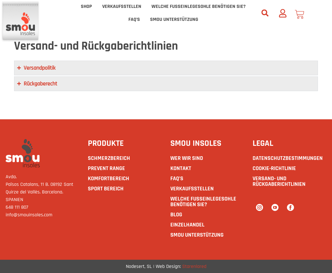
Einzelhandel (187, 224)
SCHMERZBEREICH (109, 158)
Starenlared (194, 266)
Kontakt (180, 168)
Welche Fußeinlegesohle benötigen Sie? (198, 6)
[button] (265, 13)
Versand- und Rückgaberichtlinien (279, 181)
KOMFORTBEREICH (108, 178)
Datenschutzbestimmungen (288, 158)
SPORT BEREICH (106, 188)
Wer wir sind (186, 158)
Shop (86, 6)
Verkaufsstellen (121, 6)
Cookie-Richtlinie (274, 168)
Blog (176, 214)
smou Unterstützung (174, 19)
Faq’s (134, 19)
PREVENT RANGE (106, 168)
